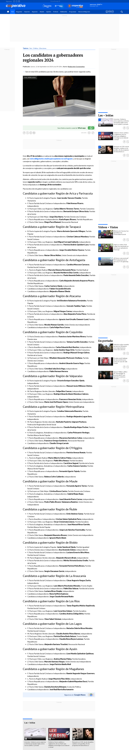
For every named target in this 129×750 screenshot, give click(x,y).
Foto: (25, 77)
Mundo (42, 12)
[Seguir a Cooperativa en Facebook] (14, 1)
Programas (72, 12)
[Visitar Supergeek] (112, 13)
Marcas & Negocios (84, 12)
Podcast (55, 12)
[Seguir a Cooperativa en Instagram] (19, 1)
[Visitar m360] (109, 13)
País (12, 12)
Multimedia (63, 12)
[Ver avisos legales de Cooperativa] (106, 13)
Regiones (35, 12)
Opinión (48, 12)
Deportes (27, 12)
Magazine (19, 12)
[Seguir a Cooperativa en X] (17, 1)
